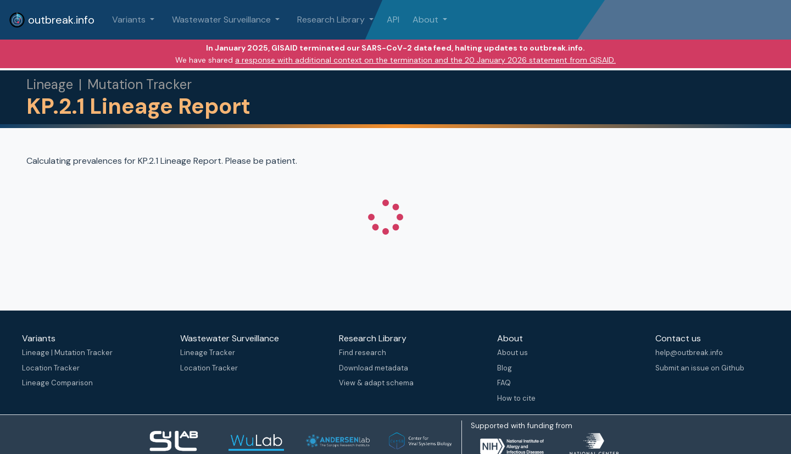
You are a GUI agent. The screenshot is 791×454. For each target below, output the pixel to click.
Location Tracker (51, 368)
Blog (504, 368)
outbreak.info (51, 20)
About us (512, 352)
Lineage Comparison (57, 382)
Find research (362, 352)
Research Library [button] (332, 19)
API (393, 19)
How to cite (516, 398)
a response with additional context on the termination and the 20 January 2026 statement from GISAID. (425, 60)
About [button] (427, 19)
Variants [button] (130, 19)
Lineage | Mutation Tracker (67, 352)
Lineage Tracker (207, 352)
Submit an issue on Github (699, 368)
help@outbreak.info (689, 352)
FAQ (504, 382)
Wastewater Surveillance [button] (222, 19)
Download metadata (373, 368)
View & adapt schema (376, 382)
